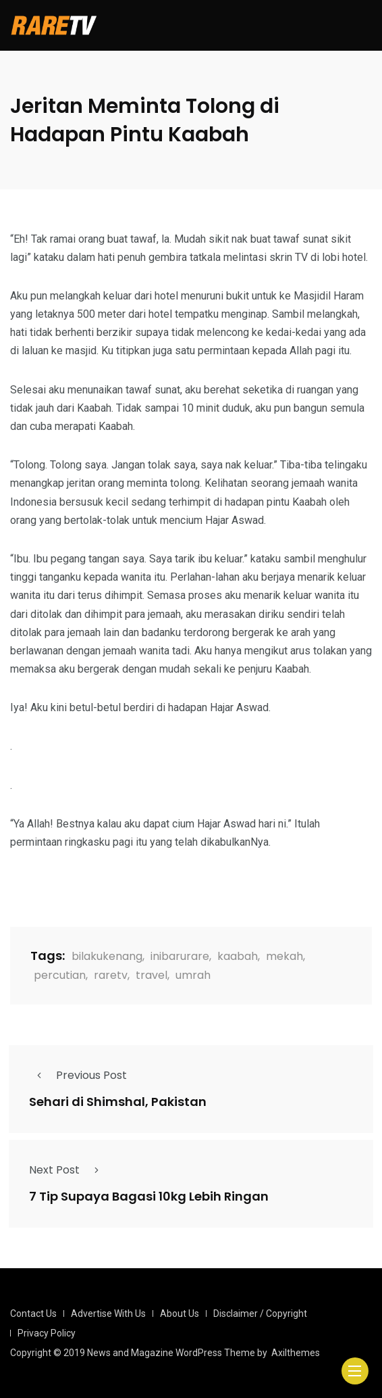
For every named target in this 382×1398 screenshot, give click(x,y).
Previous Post (78, 1075)
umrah (193, 975)
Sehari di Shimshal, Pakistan (118, 1102)
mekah (284, 956)
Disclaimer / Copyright (260, 1313)
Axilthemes (295, 1352)
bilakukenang (107, 956)
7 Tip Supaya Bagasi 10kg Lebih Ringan (149, 1196)
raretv (111, 975)
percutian (60, 975)
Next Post (68, 1170)
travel (151, 975)
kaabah (237, 956)
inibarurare (180, 956)
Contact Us (33, 1313)
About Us (179, 1313)
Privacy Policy (47, 1333)
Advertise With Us (108, 1313)
